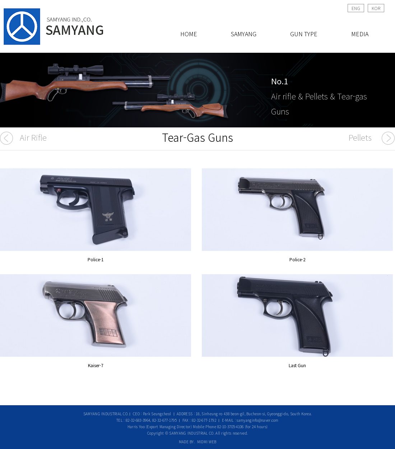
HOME (188, 33)
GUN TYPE (303, 33)
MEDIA (359, 33)
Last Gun (297, 365)
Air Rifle (33, 137)
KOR (376, 8)
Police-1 (96, 259)
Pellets (360, 137)
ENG (356, 8)
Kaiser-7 (95, 365)
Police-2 (297, 259)
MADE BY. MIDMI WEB (198, 441)
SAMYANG (243, 33)
